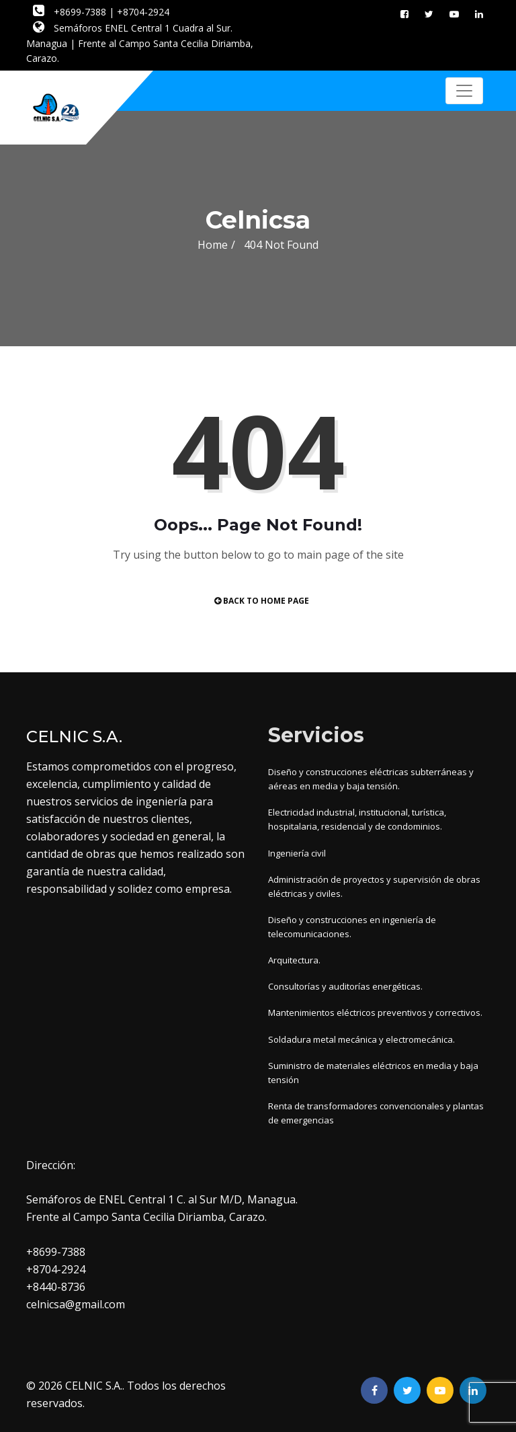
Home (213, 244)
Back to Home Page (261, 600)
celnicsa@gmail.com (75, 1304)
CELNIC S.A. (93, 1385)
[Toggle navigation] (464, 90)
